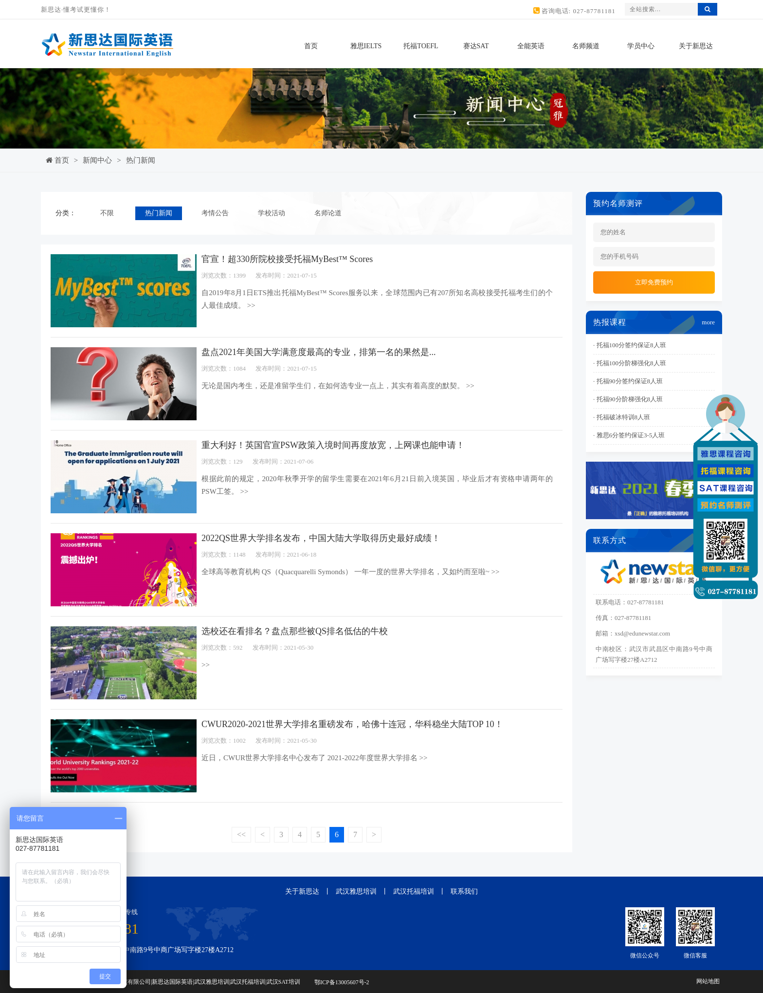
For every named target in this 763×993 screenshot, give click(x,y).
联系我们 (464, 891)
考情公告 (215, 213)
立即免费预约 (654, 282)
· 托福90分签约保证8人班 (628, 381)
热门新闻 (140, 160)
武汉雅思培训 (356, 891)
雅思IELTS (366, 46)
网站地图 (708, 981)
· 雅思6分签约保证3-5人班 (629, 435)
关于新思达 (696, 46)
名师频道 (586, 46)
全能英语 (531, 46)
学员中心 (640, 46)
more (708, 322)
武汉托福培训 (413, 891)
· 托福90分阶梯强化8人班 (628, 399)
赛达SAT (476, 46)
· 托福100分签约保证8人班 (629, 345)
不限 (107, 213)
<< (241, 834)
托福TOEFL (420, 46)
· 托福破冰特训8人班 (621, 417)
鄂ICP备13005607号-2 (341, 982)
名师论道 (328, 213)
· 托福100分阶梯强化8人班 (629, 363)
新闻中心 (97, 160)
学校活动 (271, 213)
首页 (311, 46)
